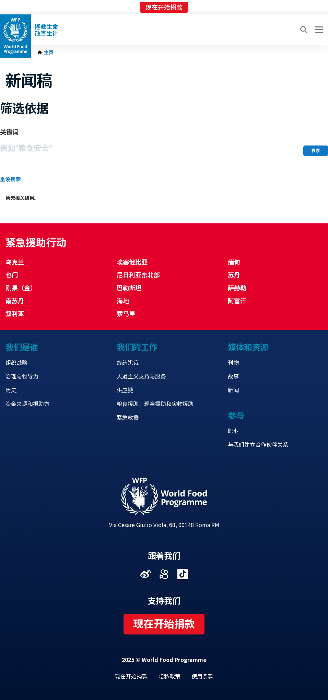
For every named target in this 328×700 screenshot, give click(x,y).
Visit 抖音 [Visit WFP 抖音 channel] (182, 574)
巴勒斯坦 (129, 287)
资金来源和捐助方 (27, 403)
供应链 (125, 390)
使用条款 (202, 676)
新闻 (233, 390)
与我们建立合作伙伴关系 (258, 444)
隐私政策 (169, 676)
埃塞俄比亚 (132, 261)
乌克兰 (14, 261)
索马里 (126, 313)
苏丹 (234, 274)
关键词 (9, 131)
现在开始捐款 (164, 6)
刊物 (233, 362)
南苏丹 (14, 300)
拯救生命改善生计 (46, 30)
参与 (236, 415)
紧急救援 (128, 417)
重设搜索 (10, 179)
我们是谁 (21, 347)
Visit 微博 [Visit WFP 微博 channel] (145, 574)
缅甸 (234, 261)
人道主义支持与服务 (141, 376)
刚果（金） (20, 287)
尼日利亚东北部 (138, 274)
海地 (123, 300)
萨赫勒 (237, 287)
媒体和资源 (248, 347)
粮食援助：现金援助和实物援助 (155, 403)
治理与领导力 (21, 376)
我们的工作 (137, 347)
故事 (233, 376)
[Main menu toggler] (318, 30)
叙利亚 (14, 313)
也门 (11, 274)
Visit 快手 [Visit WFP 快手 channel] (164, 574)
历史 (10, 390)
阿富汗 (237, 300)
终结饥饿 (128, 362)
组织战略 (16, 362)
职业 (233, 431)
